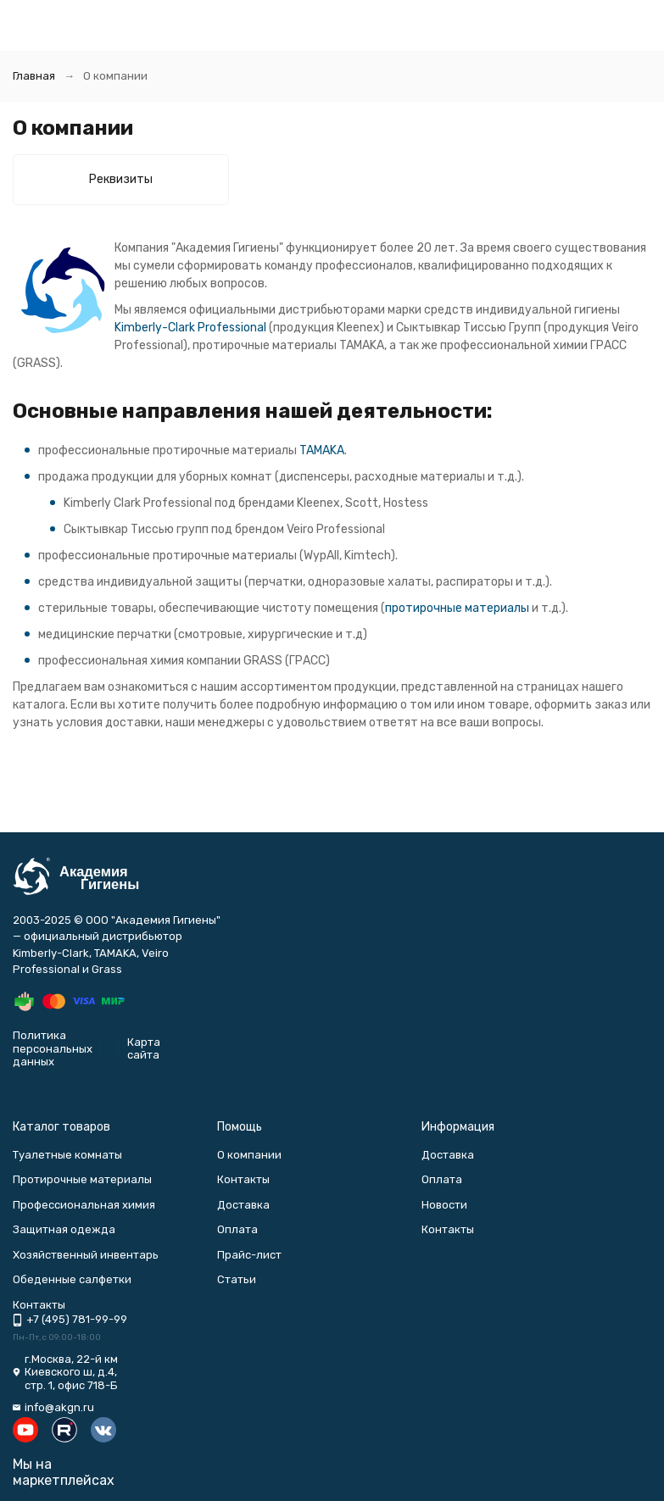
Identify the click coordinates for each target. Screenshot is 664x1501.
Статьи (236, 1279)
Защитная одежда (64, 1229)
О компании (249, 1154)
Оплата (237, 1229)
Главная (34, 75)
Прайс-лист (249, 1254)
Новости (444, 1204)
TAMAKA (321, 450)
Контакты (243, 1179)
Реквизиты (121, 179)
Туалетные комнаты (67, 1154)
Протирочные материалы (82, 1179)
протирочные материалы (457, 608)
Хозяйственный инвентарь (86, 1254)
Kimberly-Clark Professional (190, 327)
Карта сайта (143, 1049)
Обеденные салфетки (72, 1279)
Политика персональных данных (52, 1048)
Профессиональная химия (84, 1204)
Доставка (243, 1204)
